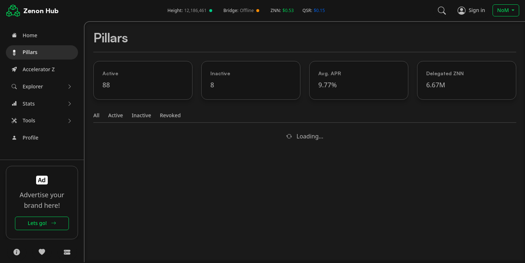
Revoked (170, 115)
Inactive (141, 115)
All (96, 115)
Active (115, 115)
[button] (42, 87)
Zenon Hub (41, 11)
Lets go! (42, 223)
